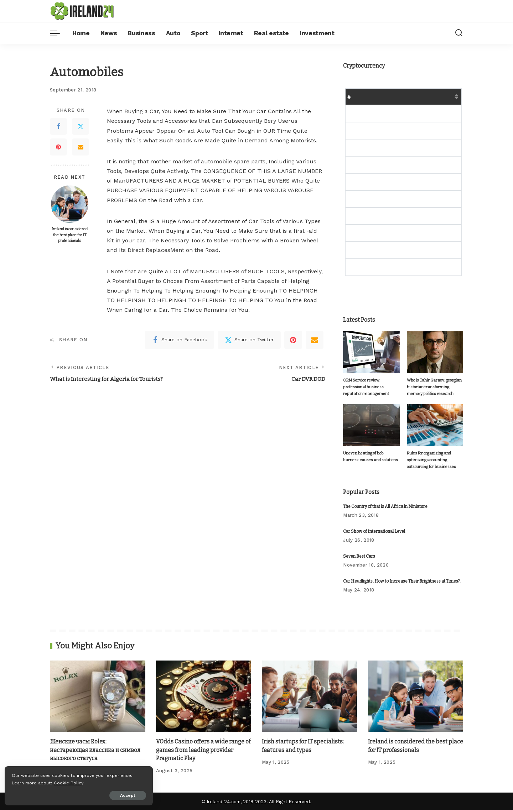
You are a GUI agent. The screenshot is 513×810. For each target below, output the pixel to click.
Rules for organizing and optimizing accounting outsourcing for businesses (430, 460)
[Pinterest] (58, 147)
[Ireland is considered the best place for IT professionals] (69, 204)
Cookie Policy (27, 782)
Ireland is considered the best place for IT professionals (70, 235)
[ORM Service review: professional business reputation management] (371, 352)
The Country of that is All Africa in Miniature (385, 506)
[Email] (80, 147)
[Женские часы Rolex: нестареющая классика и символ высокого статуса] (97, 696)
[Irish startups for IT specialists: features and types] (309, 696)
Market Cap (420, 96)
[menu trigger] (58, 33)
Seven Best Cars (359, 555)
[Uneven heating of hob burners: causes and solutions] (371, 425)
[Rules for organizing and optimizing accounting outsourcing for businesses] (435, 425)
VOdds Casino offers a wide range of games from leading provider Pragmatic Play (203, 749)
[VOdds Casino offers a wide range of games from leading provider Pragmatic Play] (204, 696)
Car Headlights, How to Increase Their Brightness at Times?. (402, 580)
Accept (86, 794)
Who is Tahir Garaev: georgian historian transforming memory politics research (434, 387)
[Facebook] (58, 126)
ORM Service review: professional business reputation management (366, 387)
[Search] (459, 33)
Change (453, 96)
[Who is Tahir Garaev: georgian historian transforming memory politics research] (435, 352)
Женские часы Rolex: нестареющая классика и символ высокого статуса (96, 749)
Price (389, 96)
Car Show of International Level (374, 530)
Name (366, 96)
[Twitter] (80, 126)
